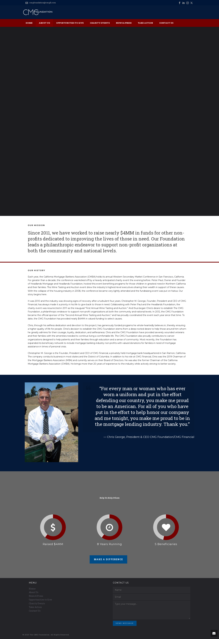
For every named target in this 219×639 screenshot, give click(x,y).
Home (29, 22)
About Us (44, 22)
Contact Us (166, 22)
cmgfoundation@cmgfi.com (42, 2)
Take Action (145, 22)
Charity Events (100, 22)
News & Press (123, 22)
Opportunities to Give (70, 22)
